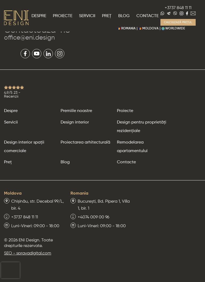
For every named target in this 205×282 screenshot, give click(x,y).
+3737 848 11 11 (178, 8)
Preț (107, 16)
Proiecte (62, 16)
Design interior (75, 122)
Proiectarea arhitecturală (85, 142)
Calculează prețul (178, 22)
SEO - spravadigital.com (27, 253)
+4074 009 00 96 (93, 217)
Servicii (87, 16)
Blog (124, 16)
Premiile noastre (76, 111)
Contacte (147, 16)
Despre (38, 16)
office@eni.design (29, 37)
